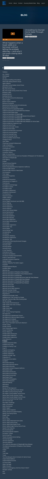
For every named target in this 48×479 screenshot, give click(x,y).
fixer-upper (5, 174)
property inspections (8, 353)
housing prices (6, 248)
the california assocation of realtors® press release (17, 444)
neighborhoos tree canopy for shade (13, 297)
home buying (6, 199)
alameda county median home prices (13, 85)
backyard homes (7, 87)
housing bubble (7, 243)
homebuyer (5, 234)
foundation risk (7, 188)
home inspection (7, 205)
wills (3, 473)
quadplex (5, 361)
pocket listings (6, 326)
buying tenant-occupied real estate (12, 109)
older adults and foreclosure (10, 303)
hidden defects (6, 197)
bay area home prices (8, 89)
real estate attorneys (8, 366)
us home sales (6, 462)
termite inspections (8, 440)
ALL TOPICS (5, 74)
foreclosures (6, 183)
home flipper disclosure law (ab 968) (13, 201)
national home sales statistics (11, 288)
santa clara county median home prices (13, 397)
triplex (4, 449)
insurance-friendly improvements (12, 255)
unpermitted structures (9, 460)
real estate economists (9, 375)
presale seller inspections (9, 337)
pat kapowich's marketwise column (12, 315)
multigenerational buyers (9, 266)
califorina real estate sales (10, 112)
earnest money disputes (9, 163)
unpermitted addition (8, 459)
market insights (6, 261)
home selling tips (7, 230)
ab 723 (4, 78)
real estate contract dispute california (13, 368)
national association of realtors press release (15, 272)
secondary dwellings (8, 402)
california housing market (9, 132)
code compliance (7, 145)
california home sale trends (10, 127)
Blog (38, 3)
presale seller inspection (9, 335)
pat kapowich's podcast (9, 319)
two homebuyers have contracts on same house (16, 457)
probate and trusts (7, 344)
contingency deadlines (9, 150)
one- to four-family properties (11, 312)
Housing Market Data (30, 3)
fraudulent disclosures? (9, 192)
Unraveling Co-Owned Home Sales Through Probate (34, 32)
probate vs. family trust (9, 346)
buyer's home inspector (9, 101)
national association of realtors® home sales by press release (20, 277)
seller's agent (6, 408)
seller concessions (7, 404)
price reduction (7, 339)
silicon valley (6, 419)
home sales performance (9, 221)
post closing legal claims (9, 328)
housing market (7, 246)
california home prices (8, 125)
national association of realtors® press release (16, 279)
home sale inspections (8, 219)
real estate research (8, 381)
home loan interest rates (9, 210)
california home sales (8, 128)
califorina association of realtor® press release (16, 110)
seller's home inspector (9, 410)
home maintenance (8, 212)
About (15, 3)
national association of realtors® (12, 275)
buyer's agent (6, 99)
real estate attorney (10, 57)
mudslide (5, 264)
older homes (6, 310)
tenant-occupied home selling (11, 437)
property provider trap (8, 355)
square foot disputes (8, 428)
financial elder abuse (8, 168)
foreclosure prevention (9, 179)
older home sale (7, 308)
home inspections (7, 206)
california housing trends (9, 136)
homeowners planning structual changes (14, 241)
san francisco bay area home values (12, 390)
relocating (5, 384)
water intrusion (6, 466)
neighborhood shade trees (10, 295)
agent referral (6, 83)
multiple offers (6, 268)
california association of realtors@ (12, 114)
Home (10, 3)
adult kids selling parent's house (11, 81)
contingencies (6, 148)
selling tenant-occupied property (12, 411)
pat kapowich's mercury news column (13, 317)
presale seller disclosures (9, 333)
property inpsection (8, 352)
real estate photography (9, 379)
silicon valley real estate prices (11, 424)
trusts (4, 455)
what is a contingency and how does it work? (15, 468)
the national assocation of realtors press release (16, 446)
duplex (4, 161)
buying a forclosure (8, 103)
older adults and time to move (11, 304)
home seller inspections (9, 225)
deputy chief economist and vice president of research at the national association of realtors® (23, 157)
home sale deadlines (8, 216)
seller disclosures (7, 406)
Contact (20, 3)
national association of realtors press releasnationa (17, 274)
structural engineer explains (10, 431)
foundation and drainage (9, 185)
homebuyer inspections (9, 237)
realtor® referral (7, 382)
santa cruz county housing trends (12, 399)
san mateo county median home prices (13, 393)
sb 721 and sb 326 (7, 400)
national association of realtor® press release (15, 281)
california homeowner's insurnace (12, 130)
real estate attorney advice (10, 364)
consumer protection (8, 147)
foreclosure (5, 177)
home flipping (6, 203)
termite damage (7, 439)
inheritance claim (7, 252)
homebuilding (6, 232)
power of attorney (7, 330)
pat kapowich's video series (10, 321)
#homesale (5, 76)
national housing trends (9, 290)
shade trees (6, 415)
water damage (6, 464)
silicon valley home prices (9, 422)
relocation (5, 386)
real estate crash (7, 370)
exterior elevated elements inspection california (16, 167)
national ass (6, 270)
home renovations (7, 214)
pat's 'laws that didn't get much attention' (14, 323)
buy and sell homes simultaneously (12, 98)
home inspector (7, 208)
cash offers (5, 141)
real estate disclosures (9, 371)
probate (4, 57)
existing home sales (8, 165)
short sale (5, 417)
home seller (5, 223)
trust (3, 451)
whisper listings (7, 469)
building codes (6, 92)
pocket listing (6, 324)
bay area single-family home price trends (14, 90)
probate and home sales (9, 342)
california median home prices (11, 138)
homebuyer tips (7, 239)
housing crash (6, 245)
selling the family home (9, 413)
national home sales (8, 286)
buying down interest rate (10, 107)
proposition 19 (6, 357)
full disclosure (6, 194)
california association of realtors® (12, 118)
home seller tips (7, 226)
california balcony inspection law (12, 123)
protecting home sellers (9, 359)
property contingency (8, 350)
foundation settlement (9, 190)
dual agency (6, 159)
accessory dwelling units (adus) (11, 79)
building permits (7, 96)
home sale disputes (8, 217)
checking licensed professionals (11, 143)
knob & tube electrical (8, 257)
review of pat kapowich (9, 388)
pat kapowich (6, 313)
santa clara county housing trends (12, 395)
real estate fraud (7, 377)
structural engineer (7, 430)
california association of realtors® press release (16, 119)
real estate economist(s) (9, 373)
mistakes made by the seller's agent (12, 263)
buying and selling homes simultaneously (14, 105)
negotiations (6, 293)
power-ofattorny (7, 332)
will (3, 471)
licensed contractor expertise (10, 259)
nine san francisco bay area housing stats (14, 299)
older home (5, 306)
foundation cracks (7, 186)
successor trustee (7, 433)
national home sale (8, 284)
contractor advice (7, 152)
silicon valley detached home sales (12, 420)
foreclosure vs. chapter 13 (9, 181)
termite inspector (7, 442)
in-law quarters (7, 250)
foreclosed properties (8, 176)
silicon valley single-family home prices (13, 426)
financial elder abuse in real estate (12, 170)
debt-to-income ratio (8, 154)
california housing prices (9, 134)
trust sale (5, 453)
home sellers (6, 228)
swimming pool (7, 435)
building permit (6, 94)
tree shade (5, 448)
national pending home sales (10, 292)
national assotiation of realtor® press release (15, 283)
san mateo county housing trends (12, 391)
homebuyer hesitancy (8, 235)
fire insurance (6, 172)
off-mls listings (6, 301)
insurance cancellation (8, 254)
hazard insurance (7, 196)
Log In (43, 3)
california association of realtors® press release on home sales (20, 121)
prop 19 (4, 348)
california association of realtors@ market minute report (18, 116)
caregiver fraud (7, 139)
